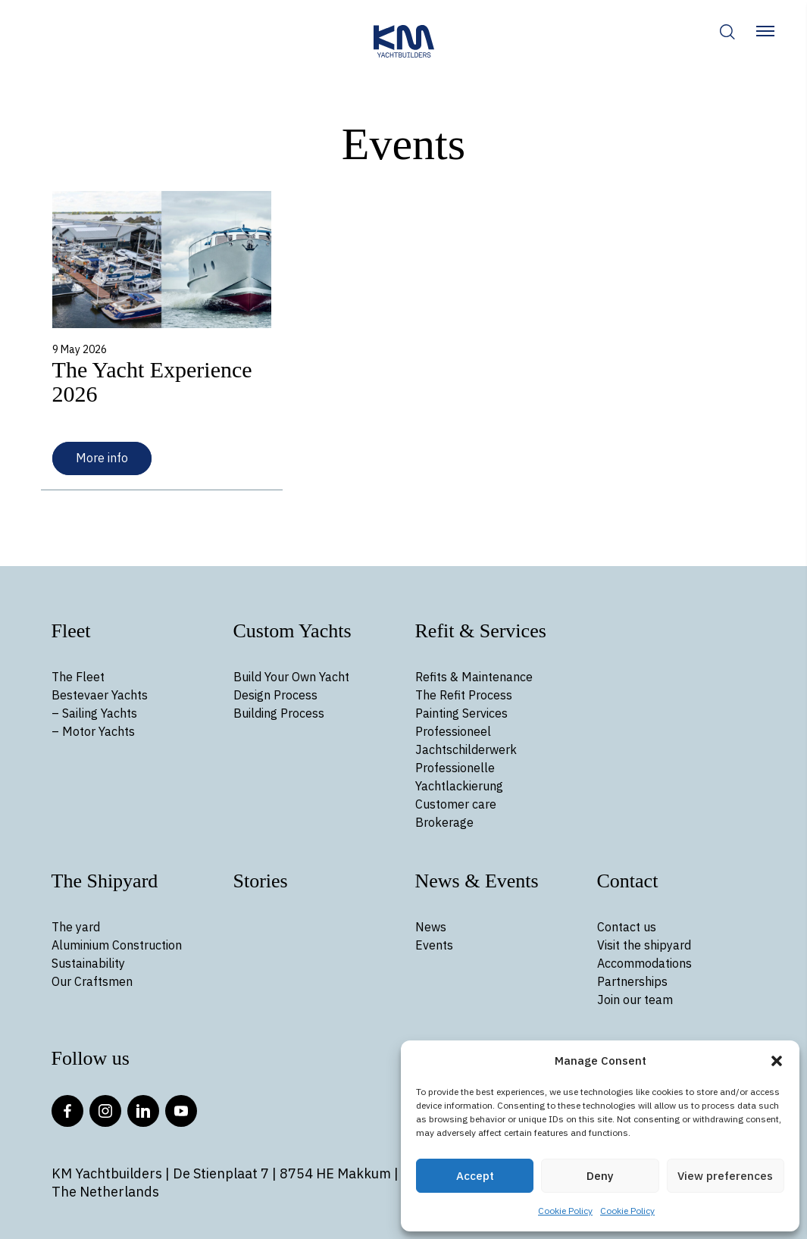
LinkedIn (143, 1111)
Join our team (635, 999)
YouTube (181, 1111)
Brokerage (444, 822)
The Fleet (78, 676)
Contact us (626, 926)
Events (434, 945)
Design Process (275, 694)
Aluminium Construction (117, 945)
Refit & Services (480, 631)
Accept (475, 1176)
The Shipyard (105, 881)
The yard (76, 926)
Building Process (278, 713)
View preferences (725, 1176)
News (430, 926)
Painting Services (461, 713)
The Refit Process (463, 694)
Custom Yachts (292, 631)
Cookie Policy (565, 1210)
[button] (776, 1060)
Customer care (455, 804)
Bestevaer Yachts (100, 694)
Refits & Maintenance (474, 676)
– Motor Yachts (93, 731)
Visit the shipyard (644, 945)
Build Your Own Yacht (291, 676)
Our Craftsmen (92, 981)
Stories (260, 881)
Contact (627, 881)
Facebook (67, 1111)
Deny (600, 1176)
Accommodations (644, 963)
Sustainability (88, 963)
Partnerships (632, 981)
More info (102, 457)
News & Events (477, 881)
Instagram (105, 1111)
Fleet (71, 631)
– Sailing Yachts (94, 713)
